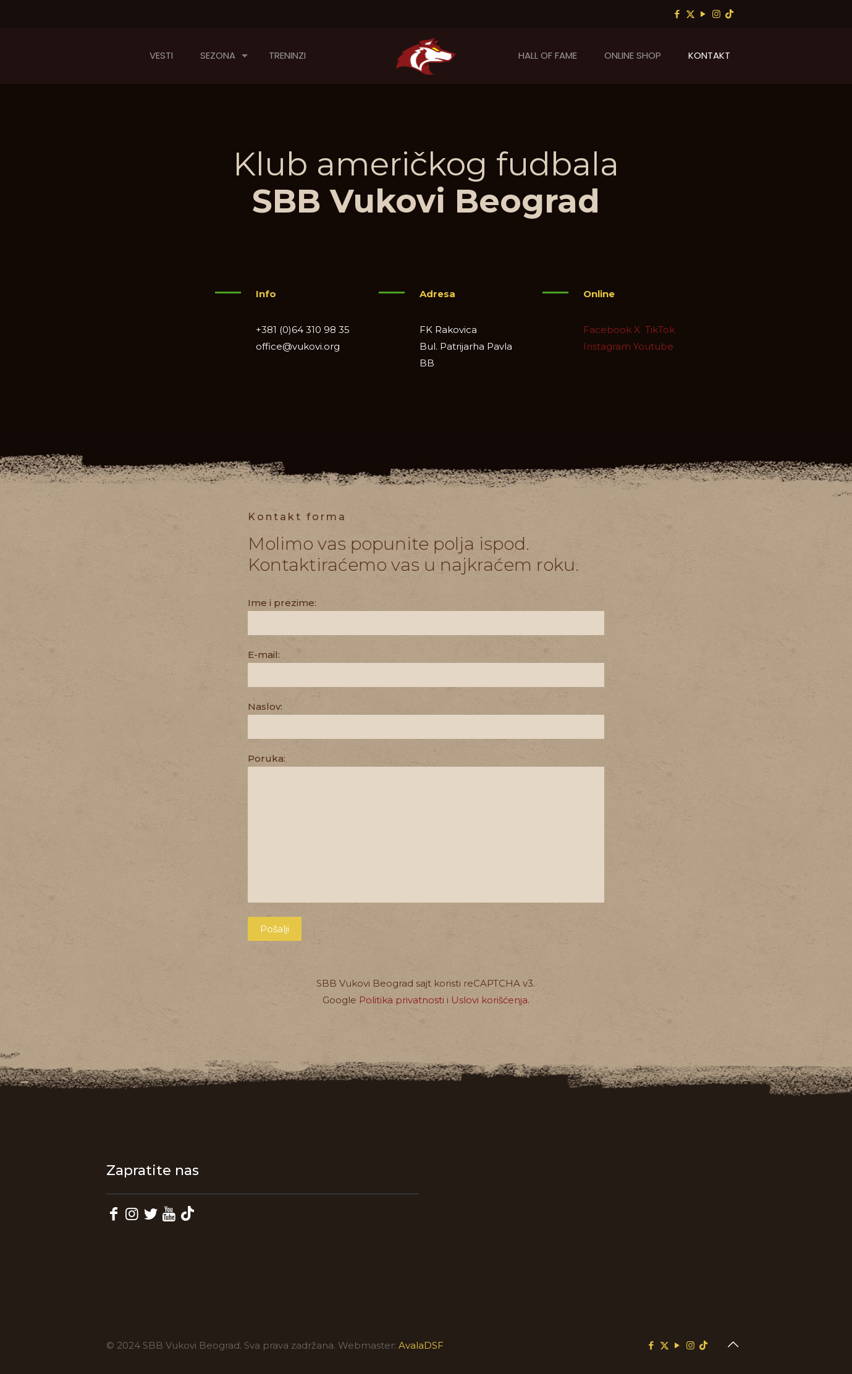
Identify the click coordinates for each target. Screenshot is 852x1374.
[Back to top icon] (733, 1344)
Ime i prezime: (426, 616)
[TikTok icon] (729, 14)
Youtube (653, 346)
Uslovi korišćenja (489, 1000)
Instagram (607, 346)
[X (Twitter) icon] (690, 14)
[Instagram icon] (716, 14)
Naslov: (426, 720)
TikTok (659, 329)
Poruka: (426, 827)
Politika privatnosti (401, 1000)
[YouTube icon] (703, 14)
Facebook (607, 329)
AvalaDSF (421, 1345)
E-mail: (426, 668)
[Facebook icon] (677, 14)
